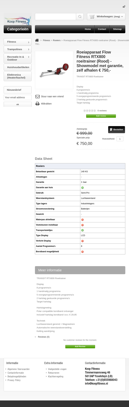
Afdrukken (43, 104)
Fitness (46, 40)
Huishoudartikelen (18, 67)
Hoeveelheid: (108, 139)
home (88, 29)
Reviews (44, 337)
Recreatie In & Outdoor (15, 58)
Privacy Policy (14, 380)
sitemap (117, 29)
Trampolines (14, 49)
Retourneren (53, 372)
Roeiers (56, 40)
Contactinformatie (16, 372)
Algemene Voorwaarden (19, 368)
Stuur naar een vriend (49, 96)
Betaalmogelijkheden (17, 376)
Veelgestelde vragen (57, 368)
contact (102, 29)
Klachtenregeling (55, 376)
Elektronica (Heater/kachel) (16, 76)
